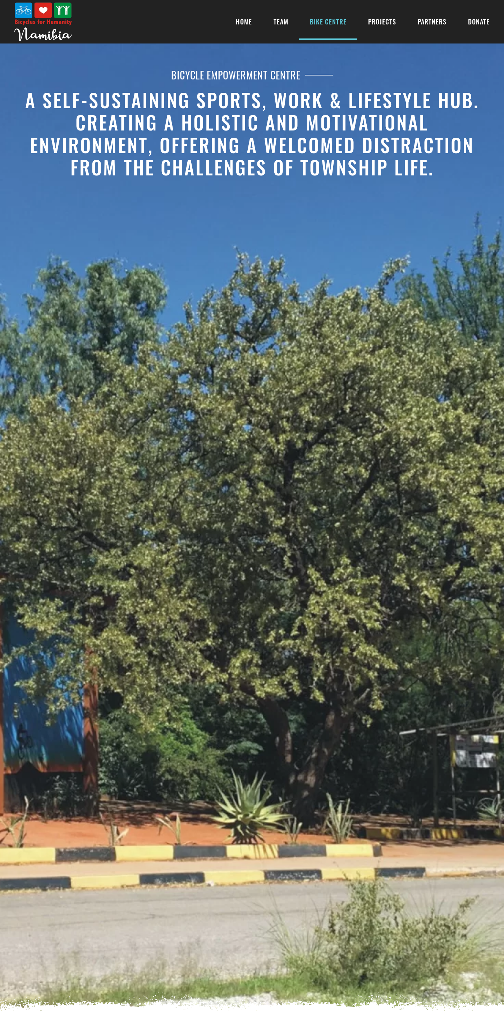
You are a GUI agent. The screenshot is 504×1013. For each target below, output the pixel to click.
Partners (432, 21)
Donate (479, 21)
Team (281, 21)
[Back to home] (44, 21)
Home (244, 21)
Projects (382, 21)
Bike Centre (328, 21)
